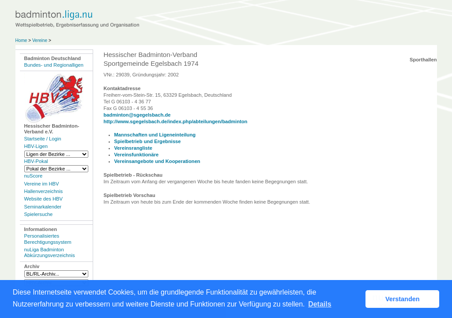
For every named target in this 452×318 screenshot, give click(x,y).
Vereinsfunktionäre (136, 154)
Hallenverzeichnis (43, 191)
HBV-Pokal (36, 161)
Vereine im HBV (41, 183)
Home (21, 40)
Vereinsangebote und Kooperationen (157, 161)
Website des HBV (43, 198)
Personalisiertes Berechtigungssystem (48, 238)
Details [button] (319, 304)
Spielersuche (38, 214)
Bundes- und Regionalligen (53, 65)
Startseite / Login (42, 138)
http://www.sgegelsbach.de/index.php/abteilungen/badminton (176, 121)
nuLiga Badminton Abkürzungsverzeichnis (49, 252)
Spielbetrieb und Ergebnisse (147, 141)
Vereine (39, 40)
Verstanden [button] (402, 299)
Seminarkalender (43, 206)
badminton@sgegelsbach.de (137, 114)
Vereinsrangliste (133, 148)
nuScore (33, 175)
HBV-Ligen (36, 146)
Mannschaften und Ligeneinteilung (155, 134)
